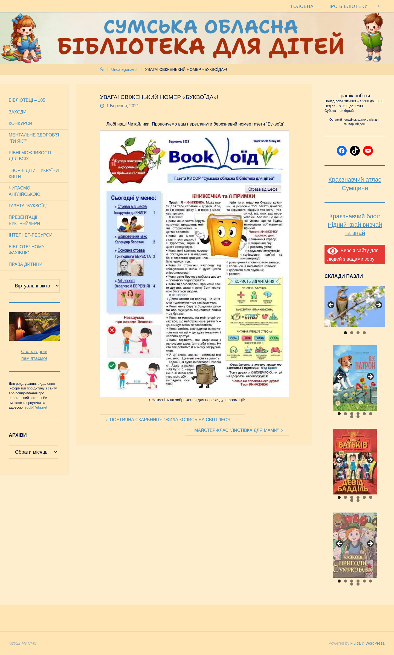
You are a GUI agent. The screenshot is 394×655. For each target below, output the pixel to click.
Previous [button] (331, 305)
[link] (380, 6)
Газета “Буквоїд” (28, 206)
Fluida (354, 643)
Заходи (18, 112)
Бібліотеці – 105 (27, 100)
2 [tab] (351, 332)
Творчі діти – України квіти (34, 173)
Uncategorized (124, 69)
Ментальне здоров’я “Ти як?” (34, 138)
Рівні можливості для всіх (30, 156)
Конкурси (20, 123)
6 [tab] (370, 413)
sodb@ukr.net (36, 408)
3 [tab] (358, 332)
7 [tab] (351, 416)
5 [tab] (364, 413)
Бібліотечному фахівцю (27, 250)
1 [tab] (345, 332)
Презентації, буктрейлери (24, 221)
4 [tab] (364, 332)
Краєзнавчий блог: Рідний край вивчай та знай (355, 225)
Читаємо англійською (24, 191)
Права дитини (26, 265)
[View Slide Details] (355, 306)
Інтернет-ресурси (31, 236)
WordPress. (375, 643)
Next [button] (378, 305)
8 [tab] (358, 416)
